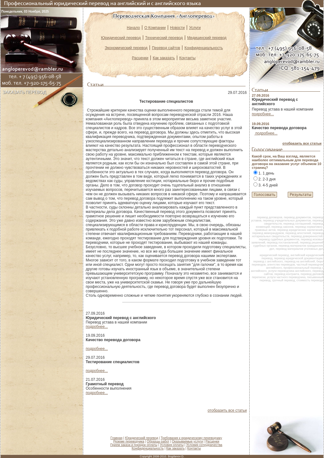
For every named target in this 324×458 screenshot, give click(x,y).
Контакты (187, 58)
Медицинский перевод (207, 38)
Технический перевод (164, 38)
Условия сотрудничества (204, 445)
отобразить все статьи (227, 410)
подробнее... (97, 326)
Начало (133, 28)
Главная (116, 438)
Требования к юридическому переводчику (191, 438)
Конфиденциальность (203, 48)
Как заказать (164, 58)
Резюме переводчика (128, 441)
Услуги (195, 28)
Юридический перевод (121, 38)
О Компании (155, 28)
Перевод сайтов (166, 48)
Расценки (140, 58)
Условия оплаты (171, 445)
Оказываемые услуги (187, 441)
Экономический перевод (126, 48)
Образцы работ (158, 441)
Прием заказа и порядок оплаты (133, 445)
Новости (177, 28)
